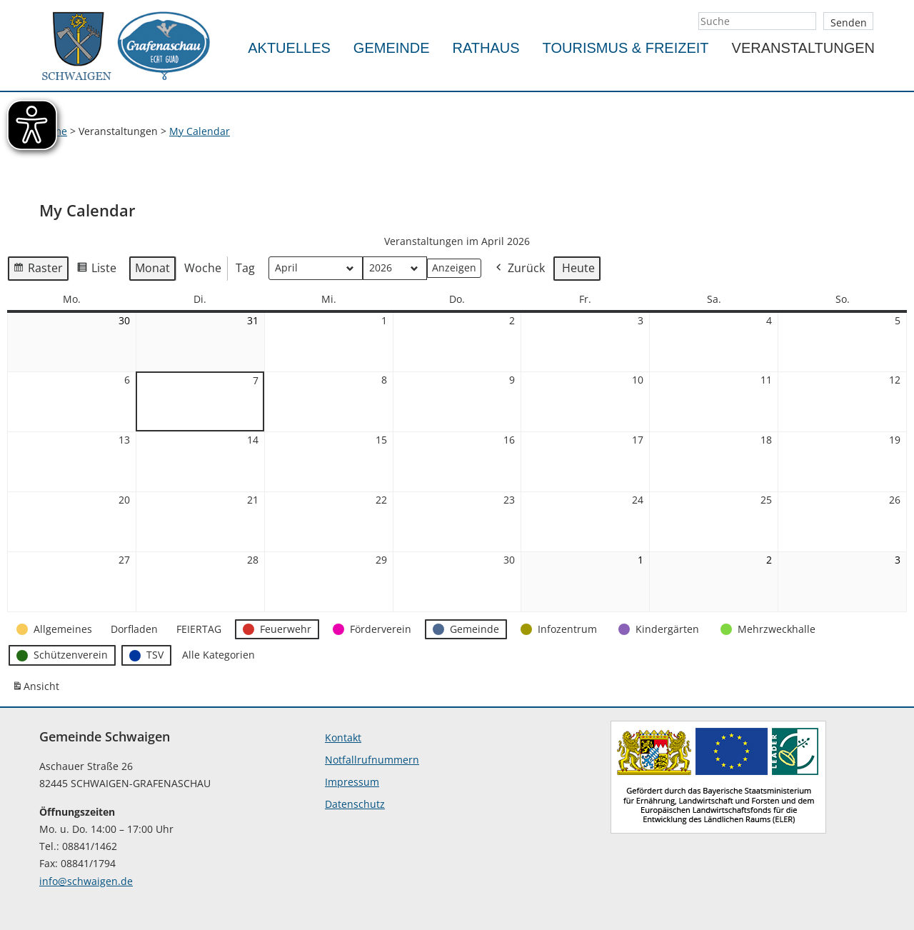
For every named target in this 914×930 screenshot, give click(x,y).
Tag (245, 268)
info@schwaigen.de (86, 881)
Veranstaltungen (803, 48)
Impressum (352, 782)
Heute (578, 268)
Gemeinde (391, 48)
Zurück (519, 269)
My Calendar (199, 131)
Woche (202, 268)
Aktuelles (289, 48)
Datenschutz (355, 804)
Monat (152, 268)
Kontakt (343, 737)
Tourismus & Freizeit (626, 48)
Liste (96, 270)
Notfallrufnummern (372, 759)
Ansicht (37, 689)
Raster (38, 270)
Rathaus (486, 48)
